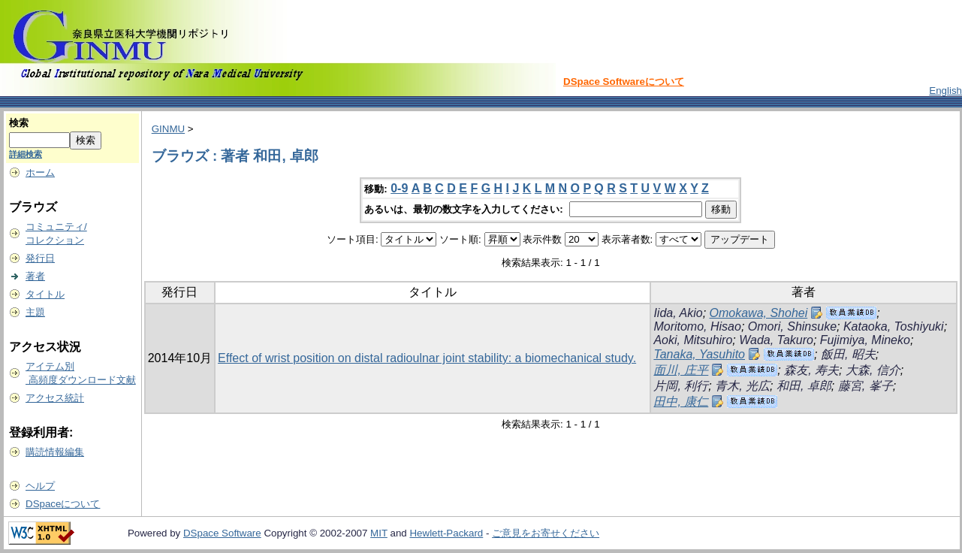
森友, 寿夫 (811, 370)
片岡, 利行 (680, 385)
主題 (35, 312)
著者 (35, 276)
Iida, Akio (677, 313)
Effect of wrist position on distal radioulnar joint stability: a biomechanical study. (427, 358)
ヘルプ (40, 485)
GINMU (168, 128)
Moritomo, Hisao (696, 326)
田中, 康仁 (680, 401)
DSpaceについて (63, 503)
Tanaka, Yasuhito (699, 354)
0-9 (399, 188)
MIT (379, 533)
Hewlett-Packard (446, 533)
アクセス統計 (55, 397)
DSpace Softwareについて (623, 81)
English (945, 90)
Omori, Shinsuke (792, 326)
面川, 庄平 (680, 370)
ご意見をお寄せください (545, 533)
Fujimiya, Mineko (865, 340)
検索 (19, 122)
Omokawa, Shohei (759, 313)
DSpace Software (222, 533)
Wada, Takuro (776, 340)
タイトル (45, 294)
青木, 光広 (742, 385)
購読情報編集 (55, 452)
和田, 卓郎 (804, 385)
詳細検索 (25, 154)
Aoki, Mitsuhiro (692, 340)
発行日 (40, 258)
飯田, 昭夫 (848, 354)
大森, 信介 (873, 370)
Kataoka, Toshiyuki (893, 326)
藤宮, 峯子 (865, 385)
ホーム (40, 172)
